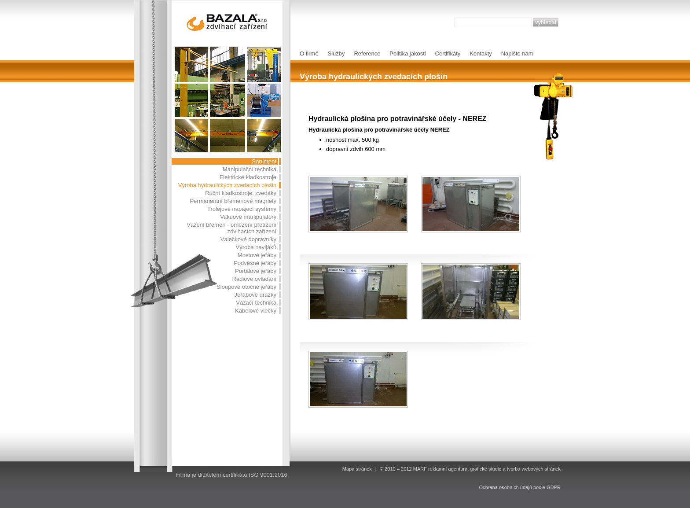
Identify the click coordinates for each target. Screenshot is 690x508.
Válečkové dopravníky (248, 239)
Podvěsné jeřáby (255, 263)
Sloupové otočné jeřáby (246, 286)
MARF (420, 468)
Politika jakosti (407, 53)
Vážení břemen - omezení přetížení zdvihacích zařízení (231, 228)
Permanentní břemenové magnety (233, 201)
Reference (367, 53)
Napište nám (517, 53)
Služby (336, 53)
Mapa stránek (357, 468)
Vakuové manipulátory (248, 217)
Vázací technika (256, 302)
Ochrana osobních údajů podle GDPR (520, 487)
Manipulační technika (249, 169)
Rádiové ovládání (254, 279)
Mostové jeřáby (257, 255)
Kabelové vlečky (255, 310)
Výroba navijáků (256, 247)
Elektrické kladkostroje (248, 177)
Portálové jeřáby (255, 271)
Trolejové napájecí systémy (241, 209)
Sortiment (264, 161)
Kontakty (481, 53)
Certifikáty (448, 53)
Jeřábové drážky (255, 294)
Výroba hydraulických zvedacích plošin (227, 185)
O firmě (309, 53)
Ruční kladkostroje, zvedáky (240, 193)
